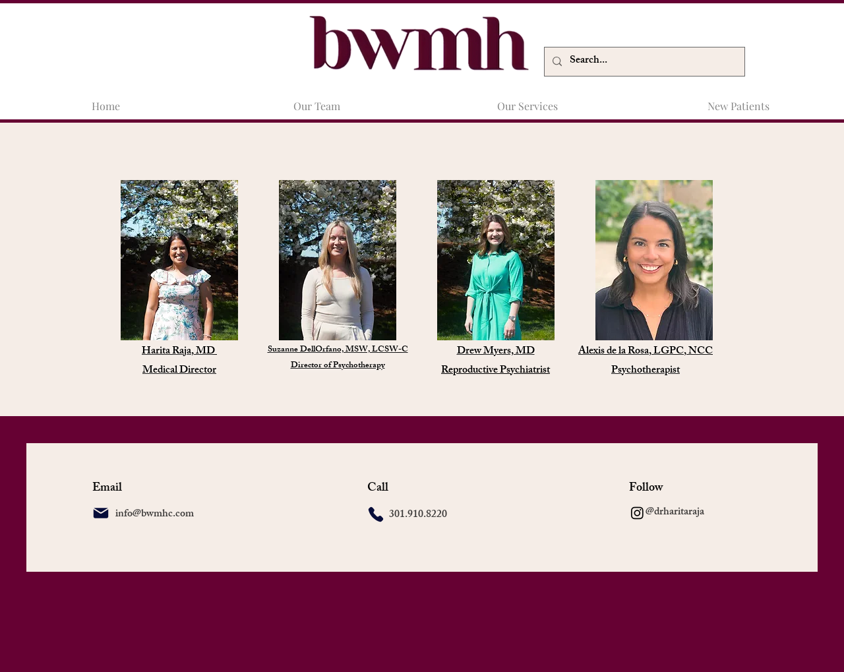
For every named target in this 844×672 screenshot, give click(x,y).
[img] (654, 260)
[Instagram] (637, 512)
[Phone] (375, 514)
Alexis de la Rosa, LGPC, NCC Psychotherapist (645, 361)
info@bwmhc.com (154, 514)
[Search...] (643, 61)
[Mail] (100, 513)
